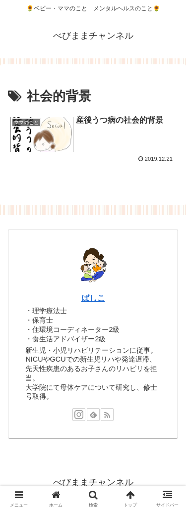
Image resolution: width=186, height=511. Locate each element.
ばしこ (93, 298)
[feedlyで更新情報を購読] (93, 414)
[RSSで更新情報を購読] (107, 414)
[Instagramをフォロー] (78, 414)
